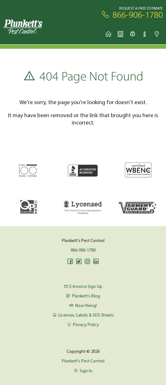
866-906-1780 (83, 250)
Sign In (83, 371)
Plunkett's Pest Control (83, 361)
